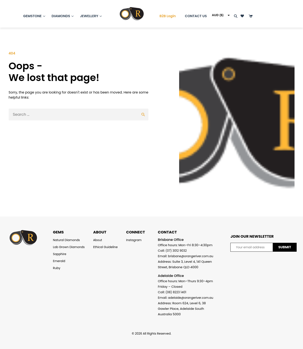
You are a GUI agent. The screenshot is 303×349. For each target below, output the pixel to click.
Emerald (59, 261)
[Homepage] (127, 14)
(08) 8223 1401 (176, 292)
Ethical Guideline (105, 247)
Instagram (134, 240)
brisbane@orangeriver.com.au (190, 256)
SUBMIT (284, 247)
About (97, 240)
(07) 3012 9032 (176, 250)
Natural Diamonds (66, 240)
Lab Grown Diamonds (69, 247)
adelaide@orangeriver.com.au (190, 298)
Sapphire (59, 254)
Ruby (56, 268)
